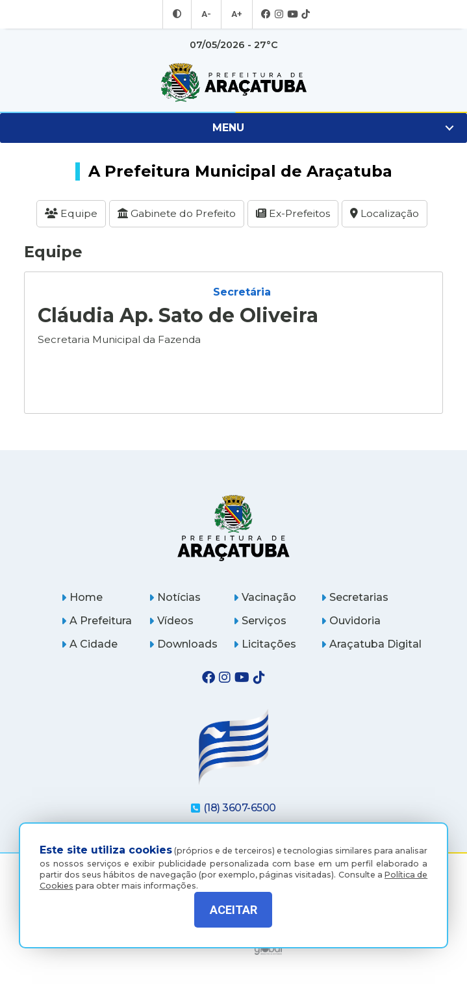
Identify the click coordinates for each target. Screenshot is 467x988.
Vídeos (171, 615)
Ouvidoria (351, 615)
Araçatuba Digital (371, 639)
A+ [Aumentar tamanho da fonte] (235, 14)
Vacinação (264, 592)
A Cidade (89, 639)
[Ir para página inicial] (233, 82)
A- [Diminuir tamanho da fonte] (207, 14)
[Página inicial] (233, 522)
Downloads (183, 639)
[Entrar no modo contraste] (178, 14)
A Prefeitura (96, 615)
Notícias (175, 592)
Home (82, 592)
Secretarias (354, 592)
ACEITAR (233, 910)
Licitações (264, 639)
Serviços (259, 615)
